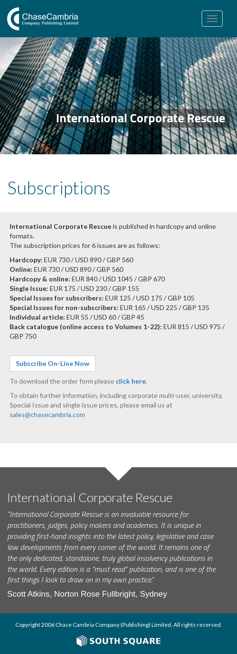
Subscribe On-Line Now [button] (52, 363)
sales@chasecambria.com (47, 414)
